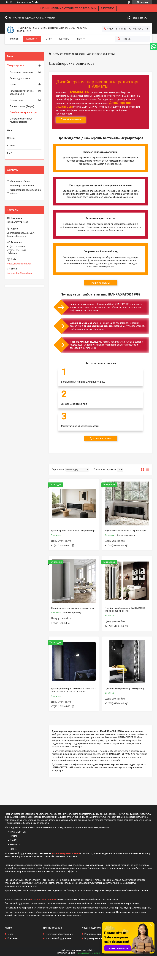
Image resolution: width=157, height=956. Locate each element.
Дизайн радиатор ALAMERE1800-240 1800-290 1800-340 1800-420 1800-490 (73, 690)
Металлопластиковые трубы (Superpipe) (21, 120)
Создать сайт (22, 2)
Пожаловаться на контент (88, 953)
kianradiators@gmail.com (19, 273)
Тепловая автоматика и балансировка (22, 92)
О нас (48, 38)
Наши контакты (100, 282)
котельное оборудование (43, 899)
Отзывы (11, 138)
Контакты (64, 38)
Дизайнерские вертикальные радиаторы (72, 608)
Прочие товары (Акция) (22, 106)
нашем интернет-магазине (66, 853)
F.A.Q (9, 153)
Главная (14, 38)
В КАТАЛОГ (107, 8)
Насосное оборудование (58, 938)
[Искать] (119, 39)
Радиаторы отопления (21, 72)
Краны (13, 84)
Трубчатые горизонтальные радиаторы (125, 530)
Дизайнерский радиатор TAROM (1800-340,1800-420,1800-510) (125, 609)
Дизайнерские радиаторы (23, 112)
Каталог (30, 38)
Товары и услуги (15, 65)
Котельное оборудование (59, 934)
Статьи (11, 145)
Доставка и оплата (100, 438)
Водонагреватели (93, 938)
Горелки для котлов (20, 78)
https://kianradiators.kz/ (19, 263)
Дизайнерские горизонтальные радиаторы (73, 530)
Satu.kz (92, 950)
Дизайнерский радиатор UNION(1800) (124, 688)
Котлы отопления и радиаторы (69, 54)
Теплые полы (16, 100)
